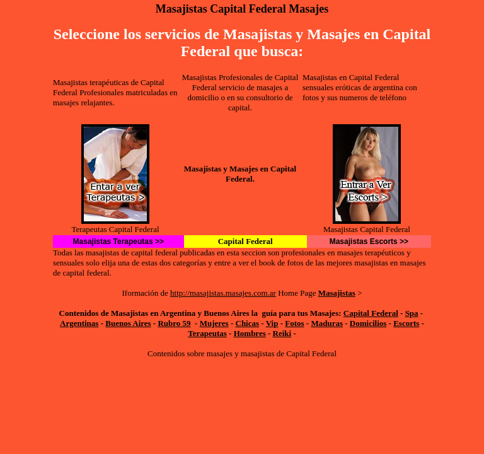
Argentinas (79, 323)
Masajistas (336, 293)
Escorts (406, 323)
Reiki (282, 333)
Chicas (248, 323)
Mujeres (214, 323)
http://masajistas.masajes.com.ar (223, 293)
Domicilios (368, 323)
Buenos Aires (128, 323)
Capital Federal (370, 313)
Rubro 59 (174, 323)
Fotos (294, 323)
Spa (411, 313)
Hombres (250, 333)
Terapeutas (207, 333)
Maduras (327, 323)
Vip (272, 323)
